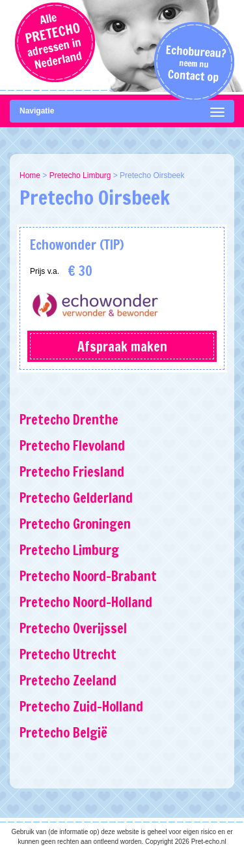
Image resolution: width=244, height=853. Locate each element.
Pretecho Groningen (75, 524)
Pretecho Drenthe (69, 419)
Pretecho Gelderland (76, 497)
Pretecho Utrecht (68, 654)
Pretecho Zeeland (68, 680)
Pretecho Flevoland (72, 445)
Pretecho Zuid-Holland (81, 706)
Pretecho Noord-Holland (86, 602)
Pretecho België (63, 732)
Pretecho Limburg (80, 175)
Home (30, 175)
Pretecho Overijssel (73, 628)
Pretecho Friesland (72, 471)
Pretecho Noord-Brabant (88, 576)
